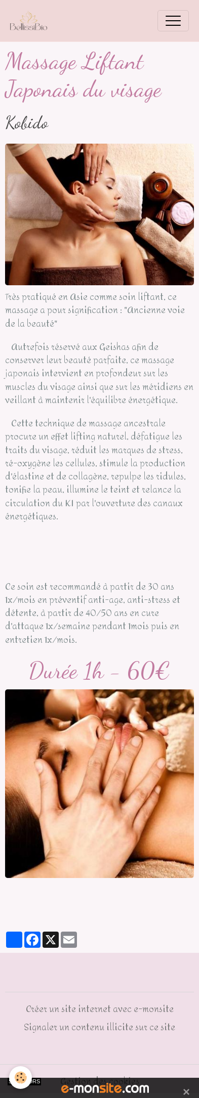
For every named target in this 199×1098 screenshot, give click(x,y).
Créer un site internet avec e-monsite (100, 1009)
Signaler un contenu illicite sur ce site (99, 1027)
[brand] (31, 20)
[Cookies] (20, 1077)
